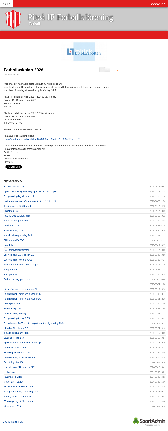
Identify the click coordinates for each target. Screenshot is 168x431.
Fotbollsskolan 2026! (24, 70)
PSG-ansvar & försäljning (17, 215)
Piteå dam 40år (12, 225)
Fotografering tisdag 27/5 (17, 318)
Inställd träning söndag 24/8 (18, 235)
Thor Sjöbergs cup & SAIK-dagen (21, 264)
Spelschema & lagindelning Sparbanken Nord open (30, 191)
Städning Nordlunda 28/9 (17, 352)
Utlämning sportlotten (15, 347)
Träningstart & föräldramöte (18, 206)
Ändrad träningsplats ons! (17, 279)
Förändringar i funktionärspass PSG (22, 294)
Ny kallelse (9, 372)
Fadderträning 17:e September (20, 357)
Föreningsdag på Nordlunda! (18, 401)
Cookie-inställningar (13, 421)
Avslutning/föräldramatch (16, 250)
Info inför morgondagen (16, 220)
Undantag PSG (11, 211)
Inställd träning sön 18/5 (16, 333)
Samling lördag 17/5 (14, 337)
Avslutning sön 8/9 (13, 362)
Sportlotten (9, 245)
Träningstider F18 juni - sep (18, 396)
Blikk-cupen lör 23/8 (14, 240)
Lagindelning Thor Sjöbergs (18, 259)
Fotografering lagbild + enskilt (19, 196)
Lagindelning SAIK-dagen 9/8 (19, 254)
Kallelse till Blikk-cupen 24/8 (18, 386)
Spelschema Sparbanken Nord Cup (22, 342)
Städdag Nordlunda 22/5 (16, 328)
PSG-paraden (11, 274)
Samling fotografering (15, 313)
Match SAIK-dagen (13, 381)
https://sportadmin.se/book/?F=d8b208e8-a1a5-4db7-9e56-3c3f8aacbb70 (42, 139)
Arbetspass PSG (12, 303)
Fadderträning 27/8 (14, 230)
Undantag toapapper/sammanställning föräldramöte (30, 201)
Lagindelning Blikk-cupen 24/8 (19, 367)
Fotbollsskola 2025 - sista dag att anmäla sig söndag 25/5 (34, 323)
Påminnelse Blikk (13, 376)
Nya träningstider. (13, 308)
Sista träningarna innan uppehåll (20, 289)
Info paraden (10, 269)
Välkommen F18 (12, 406)
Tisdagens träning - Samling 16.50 (21, 391)
